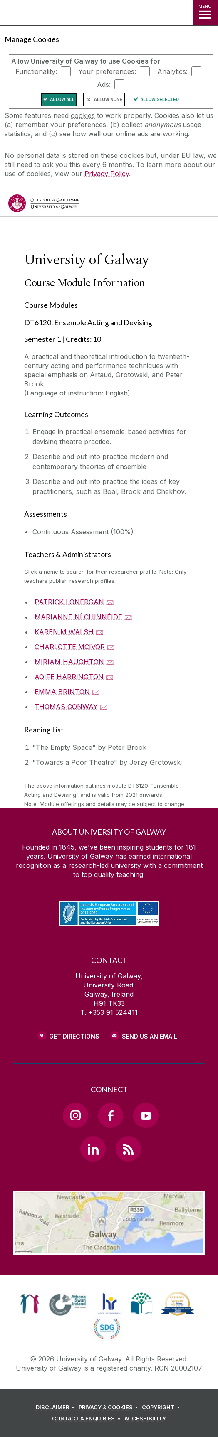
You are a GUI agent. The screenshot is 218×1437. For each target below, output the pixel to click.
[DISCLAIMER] (56, 1407)
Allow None (108, 99)
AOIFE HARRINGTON (69, 677)
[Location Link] (109, 1248)
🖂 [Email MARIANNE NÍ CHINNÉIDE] (128, 617)
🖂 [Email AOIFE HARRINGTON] (110, 677)
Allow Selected (159, 99)
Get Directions (74, 1036)
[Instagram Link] (75, 1115)
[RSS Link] (128, 1148)
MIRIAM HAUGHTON (69, 662)
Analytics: (172, 71)
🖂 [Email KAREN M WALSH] (100, 632)
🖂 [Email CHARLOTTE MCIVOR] (111, 647)
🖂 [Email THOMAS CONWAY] (104, 707)
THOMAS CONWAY (66, 707)
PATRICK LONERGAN (69, 602)
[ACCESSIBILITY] (145, 1418)
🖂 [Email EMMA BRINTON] (96, 692)
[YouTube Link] (145, 1115)
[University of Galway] (43, 205)
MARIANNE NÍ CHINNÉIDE (78, 617)
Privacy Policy (106, 173)
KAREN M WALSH (64, 632)
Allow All (62, 99)
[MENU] (205, 12)
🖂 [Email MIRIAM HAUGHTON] (110, 662)
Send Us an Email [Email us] (149, 1036)
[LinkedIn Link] (92, 1148)
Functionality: (36, 71)
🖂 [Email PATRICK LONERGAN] (110, 602)
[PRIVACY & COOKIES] (110, 1407)
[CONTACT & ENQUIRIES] (87, 1418)
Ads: (104, 84)
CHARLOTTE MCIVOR (70, 647)
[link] (29, 1303)
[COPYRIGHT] (162, 1407)
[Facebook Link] (110, 1115)
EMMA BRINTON (62, 692)
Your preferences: (107, 71)
